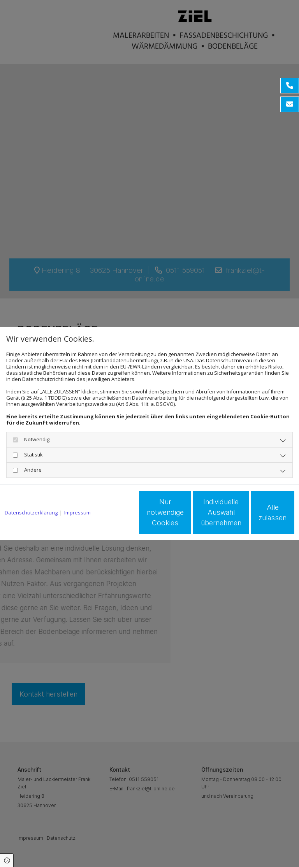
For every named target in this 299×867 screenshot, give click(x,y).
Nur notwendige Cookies (110, 515)
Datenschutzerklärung (31, 491)
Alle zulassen (258, 515)
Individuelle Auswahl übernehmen (184, 515)
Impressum (77, 491)
